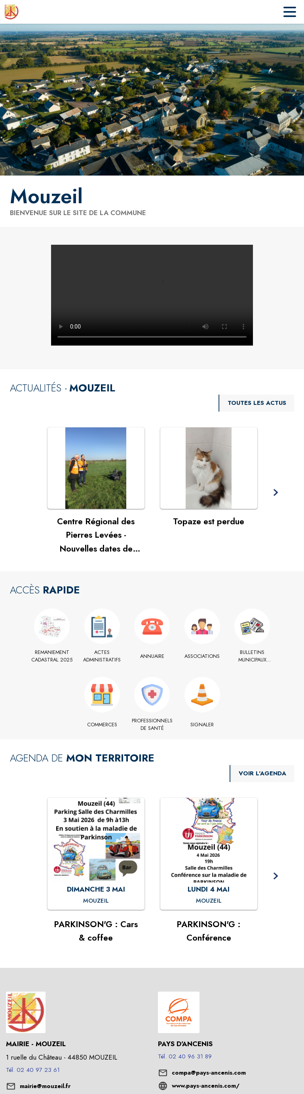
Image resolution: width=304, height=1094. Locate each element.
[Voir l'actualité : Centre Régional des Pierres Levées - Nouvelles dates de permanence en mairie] (96, 468)
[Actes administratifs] (102, 656)
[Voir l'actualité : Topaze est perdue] (208, 468)
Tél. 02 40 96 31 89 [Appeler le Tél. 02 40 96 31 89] (185, 1056)
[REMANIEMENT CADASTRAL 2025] (52, 656)
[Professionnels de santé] (152, 724)
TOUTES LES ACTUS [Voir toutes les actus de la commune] (257, 403)
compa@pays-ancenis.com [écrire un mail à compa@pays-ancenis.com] (209, 1072)
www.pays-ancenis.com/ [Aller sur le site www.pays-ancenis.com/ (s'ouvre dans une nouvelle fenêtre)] (205, 1085)
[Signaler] (202, 724)
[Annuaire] (152, 656)
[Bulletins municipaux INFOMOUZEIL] (252, 656)
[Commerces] (102, 724)
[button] (275, 492)
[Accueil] (11, 12)
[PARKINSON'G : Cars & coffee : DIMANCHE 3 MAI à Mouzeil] (96, 901)
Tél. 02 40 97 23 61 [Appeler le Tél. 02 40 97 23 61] (33, 1070)
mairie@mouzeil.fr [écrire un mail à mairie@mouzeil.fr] (45, 1086)
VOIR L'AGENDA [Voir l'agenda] (262, 773)
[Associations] (202, 656)
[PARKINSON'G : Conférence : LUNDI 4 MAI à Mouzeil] (209, 901)
